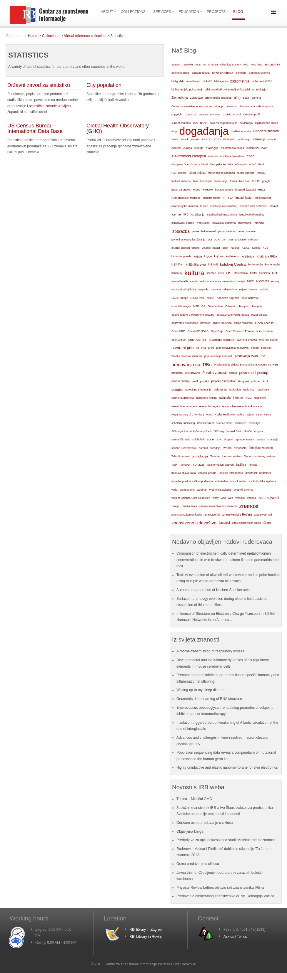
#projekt (188, 64)
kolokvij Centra (233, 264)
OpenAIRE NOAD (197, 331)
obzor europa (259, 314)
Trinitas (252, 464)
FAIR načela (178, 172)
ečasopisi (241, 164)
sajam (250, 414)
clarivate (244, 106)
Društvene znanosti (265, 131)
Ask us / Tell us (235, 937)
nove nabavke (249, 298)
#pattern (176, 64)
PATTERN (207, 347)
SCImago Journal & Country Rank (191, 431)
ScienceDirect (205, 423)
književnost (232, 256)
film (195, 181)
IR (179, 214)
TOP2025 (198, 464)
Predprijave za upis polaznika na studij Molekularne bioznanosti (226, 840)
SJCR (210, 439)
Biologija (261, 89)
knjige (208, 256)
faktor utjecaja (245, 172)
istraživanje (197, 214)
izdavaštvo (244, 222)
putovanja (220, 389)
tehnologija (200, 456)
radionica (235, 389)
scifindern (240, 423)
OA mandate (215, 306)
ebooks (195, 139)
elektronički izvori (256, 148)
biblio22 (207, 81)
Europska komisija (221, 164)
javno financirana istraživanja (188, 239)
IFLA (230, 197)
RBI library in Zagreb (145, 929)
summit (203, 448)
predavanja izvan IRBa (250, 356)
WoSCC (240, 497)
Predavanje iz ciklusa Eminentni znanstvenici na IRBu (246, 364)
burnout (256, 97)
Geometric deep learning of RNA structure (209, 699)
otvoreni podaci (268, 339)
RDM (249, 397)
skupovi (228, 439)
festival (261, 172)
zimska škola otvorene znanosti (218, 506)
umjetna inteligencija (231, 473)
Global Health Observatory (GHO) (117, 128)
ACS (198, 64)
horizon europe (224, 189)
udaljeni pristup (207, 473)
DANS (203, 123)
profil (195, 381)
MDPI (253, 273)
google (266, 181)
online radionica (222, 322)
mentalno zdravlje (234, 281)
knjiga (198, 256)
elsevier (213, 156)
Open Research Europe (240, 331)
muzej (275, 281)
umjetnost (251, 473)
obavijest (243, 306)
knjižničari (177, 264)
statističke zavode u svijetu (50, 106)
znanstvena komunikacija (186, 514)
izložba (259, 223)
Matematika (241, 273)
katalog (235, 247)
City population (103, 85)
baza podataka (201, 72)
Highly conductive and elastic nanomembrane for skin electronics (227, 767)
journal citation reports (185, 247)
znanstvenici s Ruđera (237, 514)
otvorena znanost (221, 339)
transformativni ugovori (220, 464)
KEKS (246, 247)
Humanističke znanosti (185, 197)
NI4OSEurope (179, 298)
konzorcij (176, 273)
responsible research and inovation (242, 406)
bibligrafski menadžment (185, 81)
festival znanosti (181, 181)
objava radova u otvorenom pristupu (192, 314)
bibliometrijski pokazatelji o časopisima (229, 89)
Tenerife (215, 456)
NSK (196, 306)
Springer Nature (245, 439)
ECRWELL (229, 139)
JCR (217, 239)
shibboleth (198, 439)
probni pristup (180, 381)
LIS (228, 273)
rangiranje (263, 389)
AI (204, 64)
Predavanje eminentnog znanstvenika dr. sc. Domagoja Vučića (225, 896)
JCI (210, 239)
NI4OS (264, 289)
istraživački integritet (251, 214)
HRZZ (261, 189)
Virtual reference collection (85, 36)
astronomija (272, 64)
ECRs (217, 139)
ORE (191, 339)
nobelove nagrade (228, 297)
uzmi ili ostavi (238, 481)
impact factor (244, 197)
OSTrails (201, 339)
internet (273, 206)
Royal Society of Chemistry (187, 414)
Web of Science (243, 489)
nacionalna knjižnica (183, 289)
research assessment (184, 406)
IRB (185, 214)
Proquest (243, 381)
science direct (224, 423)
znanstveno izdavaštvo (193, 522)
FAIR (261, 164)
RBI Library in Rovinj (145, 937)
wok (223, 497)
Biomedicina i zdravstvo (187, 97)
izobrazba (180, 231)
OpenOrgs (217, 331)
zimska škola (189, 506)
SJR (219, 439)
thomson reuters (232, 456)
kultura (194, 273)
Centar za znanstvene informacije (191, 106)
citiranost (231, 106)
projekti (204, 381)
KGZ (265, 247)
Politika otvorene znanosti (186, 356)
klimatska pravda (181, 256)
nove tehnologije (181, 306)
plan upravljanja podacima (232, 347)
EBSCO (206, 139)
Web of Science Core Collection (190, 497)
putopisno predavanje (198, 389)
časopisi (224, 522)
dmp (174, 131)
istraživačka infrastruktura (222, 214)
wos (230, 497)
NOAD (210, 298)
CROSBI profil (251, 114)
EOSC (250, 156)
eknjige (198, 147)
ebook (184, 139)
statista (261, 439)
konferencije (272, 264)
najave (243, 289)
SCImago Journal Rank (228, 431)
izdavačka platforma (224, 222)
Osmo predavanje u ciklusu (197, 864)
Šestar (267, 522)
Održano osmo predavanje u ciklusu (204, 823)
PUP (265, 381)
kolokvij (213, 264)
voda (174, 489)
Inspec (204, 206)
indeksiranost (263, 197)
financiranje (220, 181)
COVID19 (190, 114)
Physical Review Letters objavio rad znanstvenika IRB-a (220, 888)
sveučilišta (240, 448)
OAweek (230, 306)
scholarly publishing (183, 423)
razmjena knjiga (206, 397)
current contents (181, 123)
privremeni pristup (253, 373)
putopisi (177, 389)
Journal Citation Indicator (243, 239)
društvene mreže (241, 131)
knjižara (218, 256)
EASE (174, 139)
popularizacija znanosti (218, 356)
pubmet (255, 381)
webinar (202, 489)
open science (264, 331)
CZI (195, 122)
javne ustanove (247, 231)
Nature (253, 289)
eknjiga (187, 148)
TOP (174, 464)
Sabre (240, 414)
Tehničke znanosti (261, 448)
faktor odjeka (197, 172)
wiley (216, 497)
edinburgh (244, 139)
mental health (179, 281)
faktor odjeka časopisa (221, 172)
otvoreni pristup (185, 348)
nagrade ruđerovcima (224, 289)
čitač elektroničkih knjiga (246, 522)
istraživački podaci (182, 222)
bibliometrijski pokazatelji (187, 89)
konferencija (255, 264)
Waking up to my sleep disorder (201, 690)
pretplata (177, 372)
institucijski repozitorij (223, 206)
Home (32, 36)
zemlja (175, 506)
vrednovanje (187, 489)
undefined (265, 473)
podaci (255, 347)
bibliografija (221, 81)
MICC (250, 281)
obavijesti (256, 306)
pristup (233, 372)
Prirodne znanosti (214, 372)
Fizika (233, 181)
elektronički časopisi (188, 156)
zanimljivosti (268, 498)
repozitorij (260, 397)
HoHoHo (208, 189)
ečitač (252, 164)
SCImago (254, 423)
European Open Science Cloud (189, 164)
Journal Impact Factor (215, 247)
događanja (203, 131)
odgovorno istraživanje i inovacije (190, 322)
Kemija (256, 247)
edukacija (259, 139)
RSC (209, 414)
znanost (249, 506)
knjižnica (248, 256)
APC (246, 64)
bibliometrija (239, 81)
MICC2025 (262, 281)
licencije (211, 273)
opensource (178, 339)
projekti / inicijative (223, 381)
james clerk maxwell (204, 231)
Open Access (264, 323)
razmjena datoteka (182, 397)
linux (221, 273)
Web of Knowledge (220, 489)
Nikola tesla (198, 298)
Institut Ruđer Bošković (252, 206)
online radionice (243, 322)
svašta (227, 448)
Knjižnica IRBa (267, 256)
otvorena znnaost (247, 339)
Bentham (241, 72)
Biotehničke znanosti (218, 97)
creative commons (209, 114)
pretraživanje (192, 372)
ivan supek (203, 222)
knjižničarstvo (196, 264)
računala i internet (231, 397)
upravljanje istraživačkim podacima (192, 481)
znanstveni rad (263, 514)
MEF (275, 273)
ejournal (176, 148)
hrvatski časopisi (245, 189)
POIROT (266, 347)
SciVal (247, 431)
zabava (251, 497)
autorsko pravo (180, 72)
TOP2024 (185, 464)
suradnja (215, 448)
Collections (50, 36)
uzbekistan (221, 481)
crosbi (237, 114)
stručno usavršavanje (184, 448)
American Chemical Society (224, 64)
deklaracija (246, 123)
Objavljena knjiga (189, 831)
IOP (173, 214)
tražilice (241, 464)
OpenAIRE (178, 331)
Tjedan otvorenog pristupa (260, 456)
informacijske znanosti (184, 206)
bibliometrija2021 (261, 81)
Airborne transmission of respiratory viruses (210, 651)
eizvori (272, 139)
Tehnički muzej (180, 456)
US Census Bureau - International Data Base (35, 128)
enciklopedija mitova (232, 156)
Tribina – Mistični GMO (194, 799)
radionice (248, 389)
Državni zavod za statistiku (38, 85)
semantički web (180, 439)
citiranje (218, 106)
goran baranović (181, 189)
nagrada (203, 289)
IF (224, 197)
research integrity (209, 406)
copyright (176, 114)
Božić (246, 97)
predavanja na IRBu (191, 364)
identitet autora (211, 197)
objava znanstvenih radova (232, 314)
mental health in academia (205, 281)
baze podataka (222, 73)
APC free (256, 64)
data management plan (223, 123)
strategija (272, 439)
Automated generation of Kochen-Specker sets (213, 590)
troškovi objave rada (183, 473)
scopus (258, 431)
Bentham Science (259, 72)
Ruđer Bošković (224, 414)
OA (203, 306)
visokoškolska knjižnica (262, 481)
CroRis (227, 114)
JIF (224, 239)
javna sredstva (226, 231)
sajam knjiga (263, 414)
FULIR (256, 181)
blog (237, 98)
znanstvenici (212, 514)
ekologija (212, 148)
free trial (244, 181)
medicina (264, 273)
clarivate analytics (262, 106)
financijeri (205, 181)
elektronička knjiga (232, 147)
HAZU (196, 189)
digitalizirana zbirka (266, 123)
